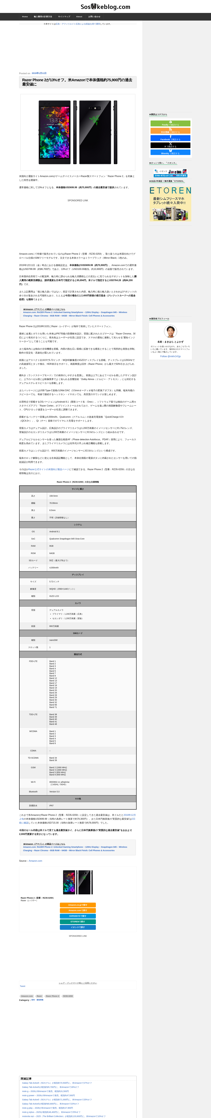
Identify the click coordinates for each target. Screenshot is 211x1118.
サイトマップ (64, 17)
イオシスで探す (78, 930)
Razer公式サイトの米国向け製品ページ (48, 472)
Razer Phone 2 (52, 999)
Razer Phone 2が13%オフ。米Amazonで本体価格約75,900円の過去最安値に (77, 84)
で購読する (170, 123)
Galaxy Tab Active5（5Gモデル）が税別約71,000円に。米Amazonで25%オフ (57, 1102)
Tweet (22, 989)
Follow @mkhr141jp (170, 356)
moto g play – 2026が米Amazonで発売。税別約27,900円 (47, 1111)
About (79, 17)
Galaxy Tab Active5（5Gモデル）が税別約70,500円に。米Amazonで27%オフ (57, 1086)
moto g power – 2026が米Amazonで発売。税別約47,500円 (48, 1098)
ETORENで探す (78, 924)
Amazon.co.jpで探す (77, 908)
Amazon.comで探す (78, 913)
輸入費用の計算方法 (43, 17)
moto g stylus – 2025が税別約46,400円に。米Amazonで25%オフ (51, 1115)
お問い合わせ (94, 17)
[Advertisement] (78, 48)
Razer (39, 999)
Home (25, 17)
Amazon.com (35, 864)
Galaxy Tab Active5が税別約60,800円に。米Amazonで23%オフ (50, 1106)
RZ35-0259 (68, 999)
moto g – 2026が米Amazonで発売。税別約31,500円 (45, 1094)
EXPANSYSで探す (77, 919)
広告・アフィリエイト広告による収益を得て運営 (78, 24)
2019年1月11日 (40, 73)
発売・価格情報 (38, 1003)
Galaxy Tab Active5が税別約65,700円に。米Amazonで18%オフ (50, 1090)
